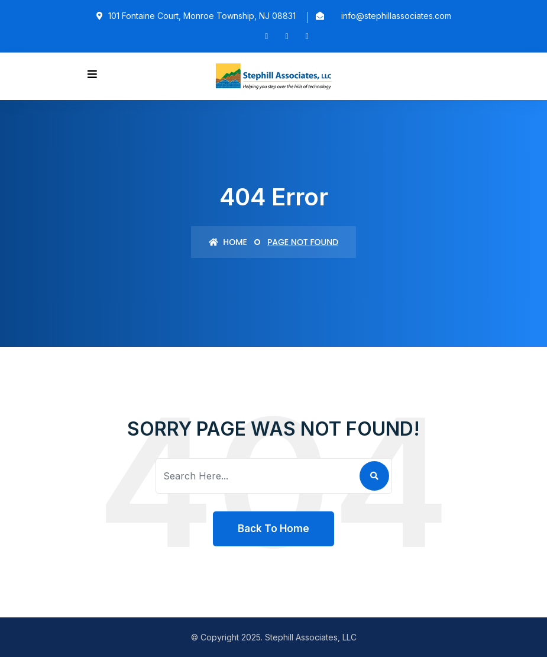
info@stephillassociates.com (396, 16)
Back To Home (273, 528)
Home (228, 242)
